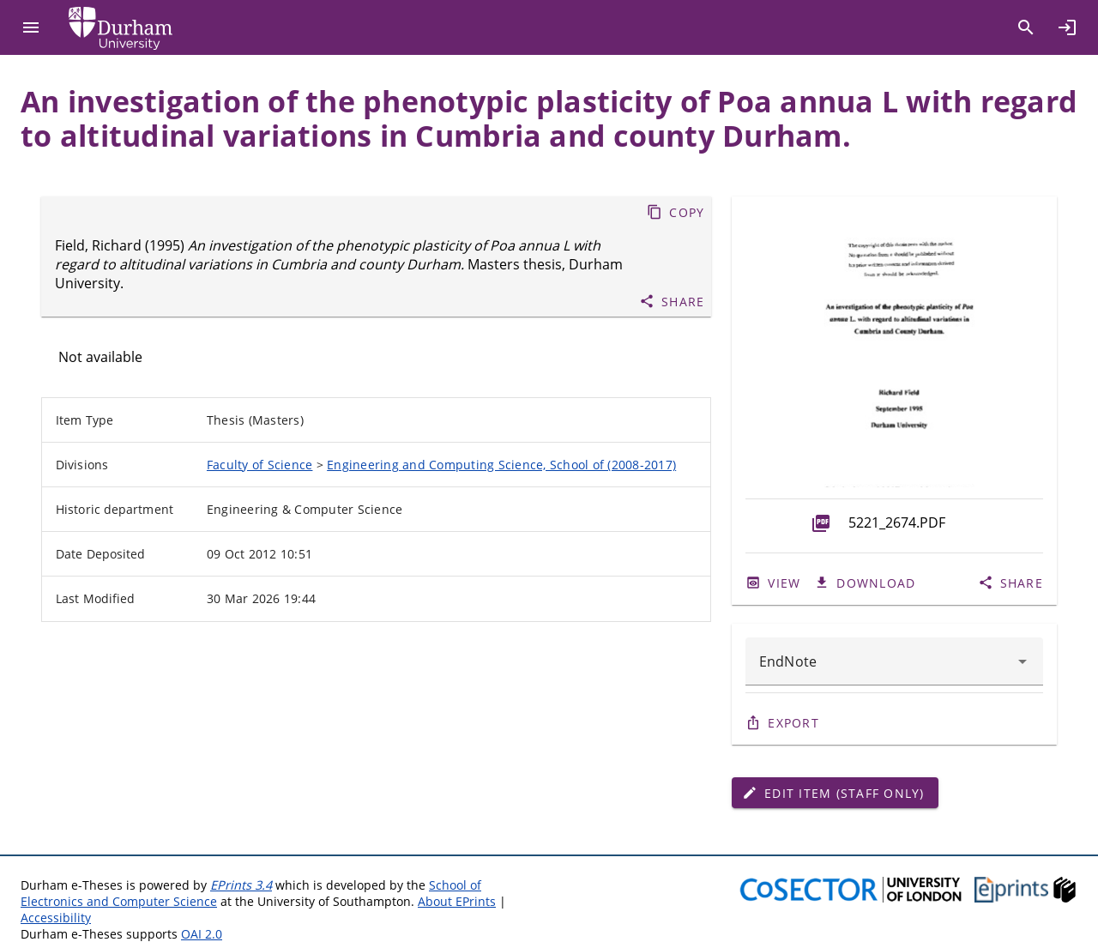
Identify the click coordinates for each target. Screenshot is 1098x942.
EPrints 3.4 (241, 885)
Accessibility (56, 917)
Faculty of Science (260, 464)
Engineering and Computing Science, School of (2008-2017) (501, 464)
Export (793, 723)
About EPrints (457, 901)
